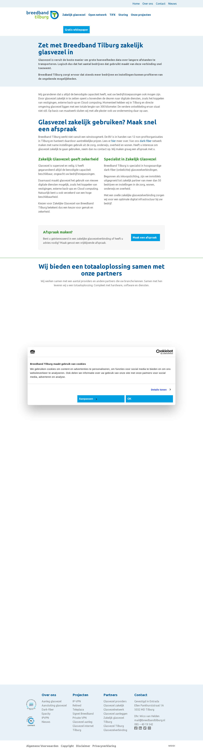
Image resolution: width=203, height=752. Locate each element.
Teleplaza (78, 709)
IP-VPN (77, 701)
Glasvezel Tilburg (113, 725)
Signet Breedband (83, 713)
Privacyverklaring (104, 745)
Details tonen (159, 389)
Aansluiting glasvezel (54, 705)
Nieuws (172, 3)
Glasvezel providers (115, 701)
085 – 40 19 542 (143, 724)
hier (113, 140)
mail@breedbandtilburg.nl (149, 720)
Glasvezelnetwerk (113, 709)
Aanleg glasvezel (51, 701)
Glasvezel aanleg (82, 721)
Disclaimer (83, 745)
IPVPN (45, 717)
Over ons (147, 3)
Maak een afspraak (145, 237)
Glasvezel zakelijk (113, 705)
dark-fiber (146, 140)
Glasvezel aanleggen (115, 713)
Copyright (67, 745)
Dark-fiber (48, 709)
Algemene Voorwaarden (42, 745)
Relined (77, 705)
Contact (160, 3)
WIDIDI (171, 746)
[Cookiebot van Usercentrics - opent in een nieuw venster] (158, 351)
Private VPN (80, 717)
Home (136, 3)
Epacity (46, 713)
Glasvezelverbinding (115, 730)
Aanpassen (88, 398)
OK (129, 398)
